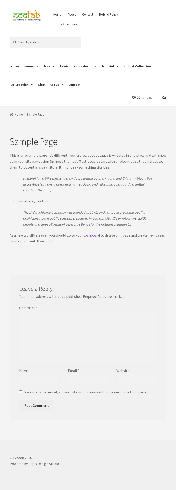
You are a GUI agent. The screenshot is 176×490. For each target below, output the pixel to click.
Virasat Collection (137, 66)
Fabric (64, 66)
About (72, 14)
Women (29, 66)
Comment (28, 307)
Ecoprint (107, 66)
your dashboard (88, 235)
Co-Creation (19, 85)
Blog (41, 85)
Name (25, 370)
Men (47, 66)
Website (122, 370)
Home (57, 14)
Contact (87, 14)
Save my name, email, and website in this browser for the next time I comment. (86, 392)
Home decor (83, 66)
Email (73, 370)
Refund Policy (108, 14)
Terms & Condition (65, 24)
